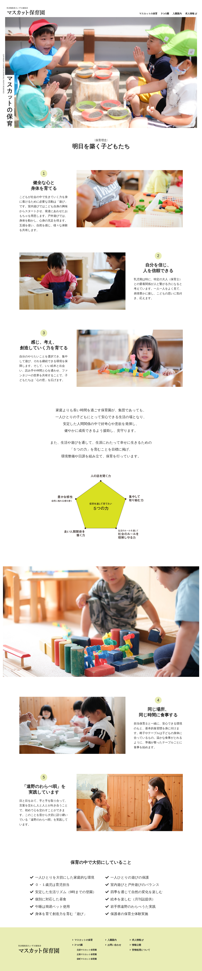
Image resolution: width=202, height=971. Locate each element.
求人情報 (191, 13)
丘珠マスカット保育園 (87, 954)
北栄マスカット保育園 (87, 950)
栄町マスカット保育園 (87, 959)
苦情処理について (140, 950)
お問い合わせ (113, 945)
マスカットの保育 (148, 13)
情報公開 (135, 945)
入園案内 (177, 13)
